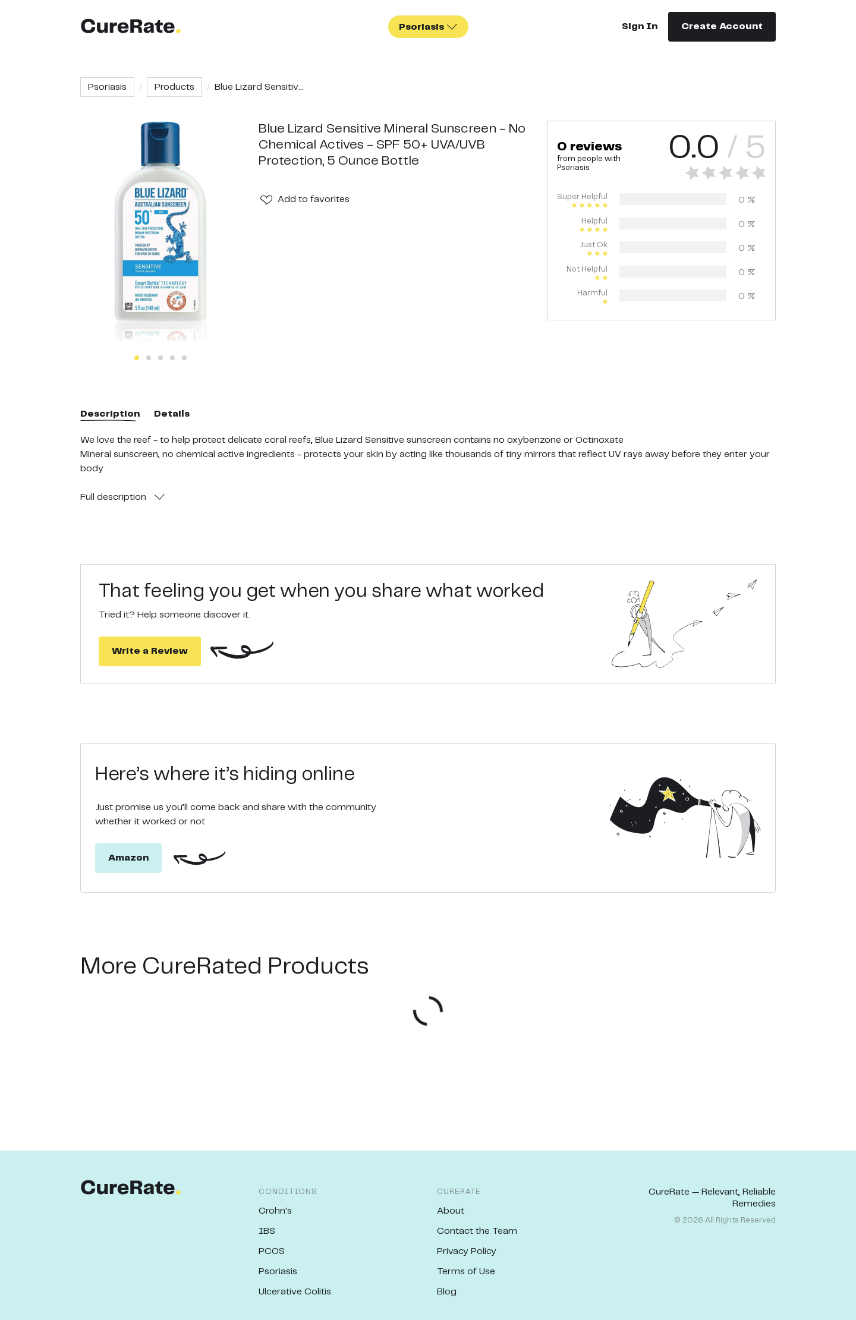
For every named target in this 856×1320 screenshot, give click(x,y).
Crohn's (275, 1210)
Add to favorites (314, 199)
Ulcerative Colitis (295, 1291)
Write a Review (150, 651)
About (450, 1210)
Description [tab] (110, 413)
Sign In (639, 26)
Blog (447, 1291)
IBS (267, 1231)
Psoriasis (107, 87)
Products (174, 87)
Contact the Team (477, 1231)
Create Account (722, 26)
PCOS (272, 1251)
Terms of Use (466, 1271)
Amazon (128, 857)
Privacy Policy (466, 1251)
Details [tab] (172, 413)
